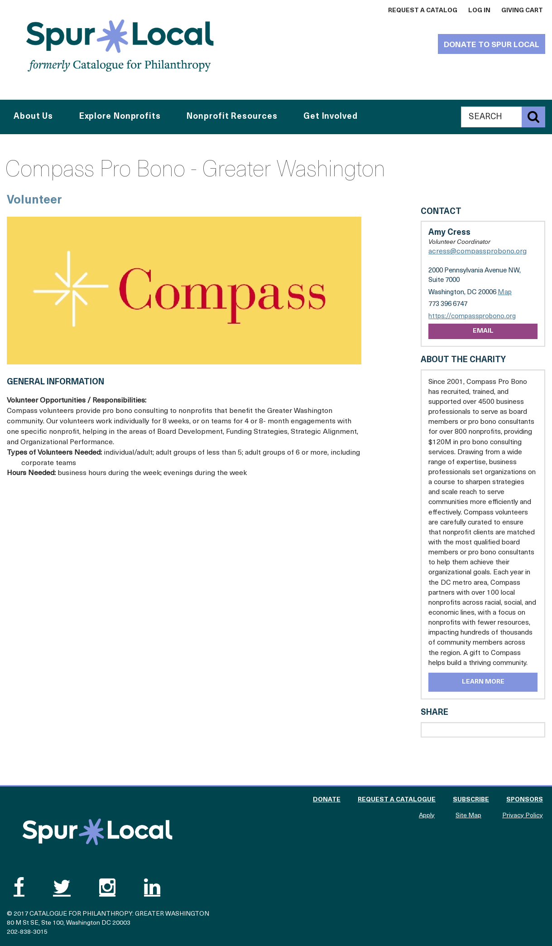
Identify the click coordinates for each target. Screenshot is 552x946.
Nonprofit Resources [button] (232, 116)
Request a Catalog (422, 10)
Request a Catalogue (397, 799)
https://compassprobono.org (472, 316)
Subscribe (471, 799)
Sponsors (524, 799)
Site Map (468, 815)
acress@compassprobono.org (477, 251)
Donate (327, 799)
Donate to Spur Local (491, 45)
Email (483, 331)
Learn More (483, 682)
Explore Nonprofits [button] (120, 116)
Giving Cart (522, 10)
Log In (479, 10)
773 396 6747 (447, 304)
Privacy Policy (522, 815)
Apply (427, 815)
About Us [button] (33, 116)
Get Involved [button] (330, 116)
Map (505, 292)
